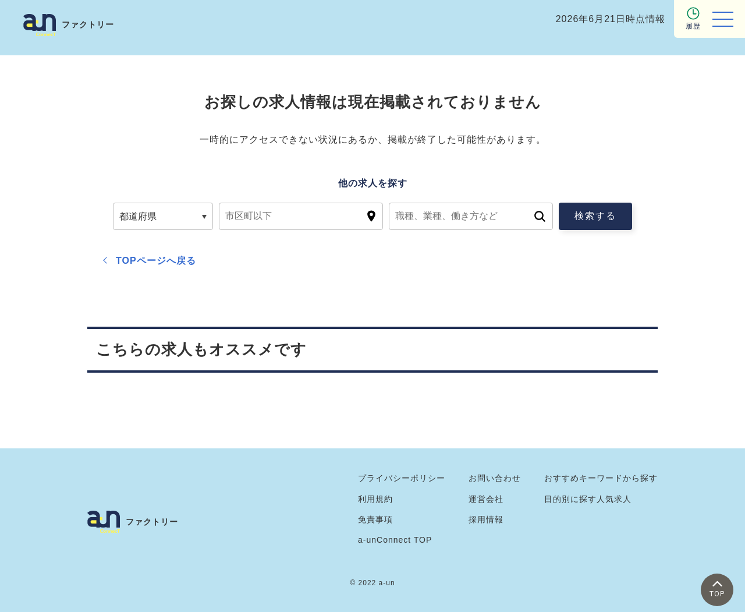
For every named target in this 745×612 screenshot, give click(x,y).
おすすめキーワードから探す (601, 478)
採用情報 (486, 519)
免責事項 (375, 519)
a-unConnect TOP (395, 539)
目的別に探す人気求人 (588, 499)
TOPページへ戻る (156, 261)
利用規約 (375, 499)
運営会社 (486, 499)
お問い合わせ (495, 478)
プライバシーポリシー (401, 478)
